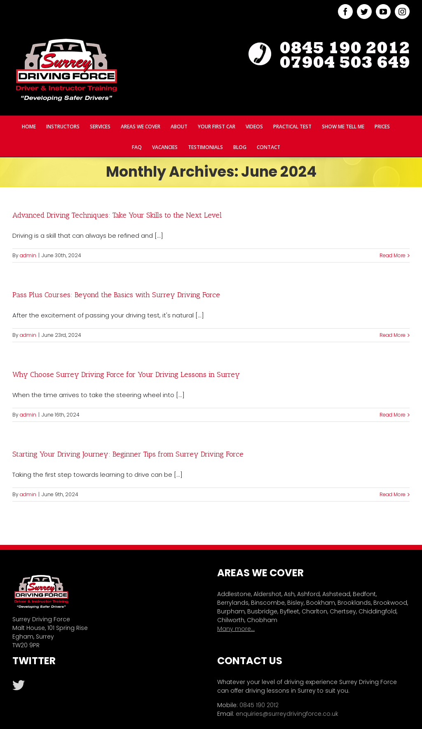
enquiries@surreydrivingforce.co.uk (287, 714)
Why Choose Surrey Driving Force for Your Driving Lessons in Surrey (126, 374)
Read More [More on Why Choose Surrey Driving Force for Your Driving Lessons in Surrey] (393, 414)
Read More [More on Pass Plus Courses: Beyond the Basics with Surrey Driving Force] (393, 334)
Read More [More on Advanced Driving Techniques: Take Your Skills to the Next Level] (393, 255)
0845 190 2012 (259, 705)
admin (28, 255)
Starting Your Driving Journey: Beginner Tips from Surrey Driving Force (128, 454)
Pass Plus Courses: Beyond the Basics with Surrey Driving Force (116, 294)
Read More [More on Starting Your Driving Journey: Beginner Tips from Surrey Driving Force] (393, 494)
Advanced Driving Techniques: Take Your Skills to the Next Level (117, 215)
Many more (234, 629)
